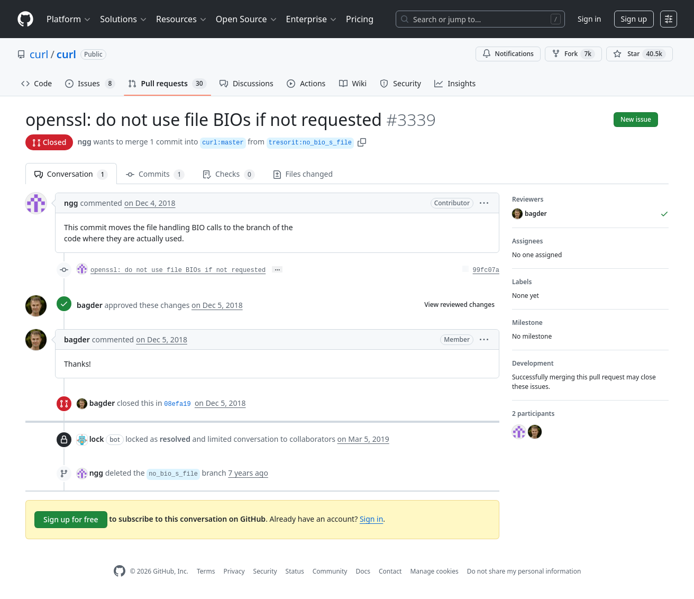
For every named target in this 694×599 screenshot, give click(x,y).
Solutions (124, 19)
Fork (573, 54)
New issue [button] (635, 119)
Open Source (247, 19)
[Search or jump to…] (480, 19)
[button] (362, 141)
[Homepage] (25, 19)
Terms (206, 571)
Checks (228, 174)
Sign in (589, 19)
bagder (90, 305)
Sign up (634, 19)
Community (330, 571)
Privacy (234, 571)
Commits (155, 174)
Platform (69, 19)
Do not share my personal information (524, 571)
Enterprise (311, 19)
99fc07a (486, 270)
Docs (362, 571)
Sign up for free (70, 519)
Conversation (71, 174)
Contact (390, 571)
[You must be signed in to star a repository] (639, 54)
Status (295, 571)
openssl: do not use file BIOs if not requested (178, 270)
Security (265, 571)
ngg (84, 142)
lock (96, 439)
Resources (181, 19)
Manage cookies (434, 571)
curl (39, 54)
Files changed (303, 174)
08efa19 (177, 404)
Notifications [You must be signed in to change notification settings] (508, 53)
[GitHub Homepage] (119, 571)
